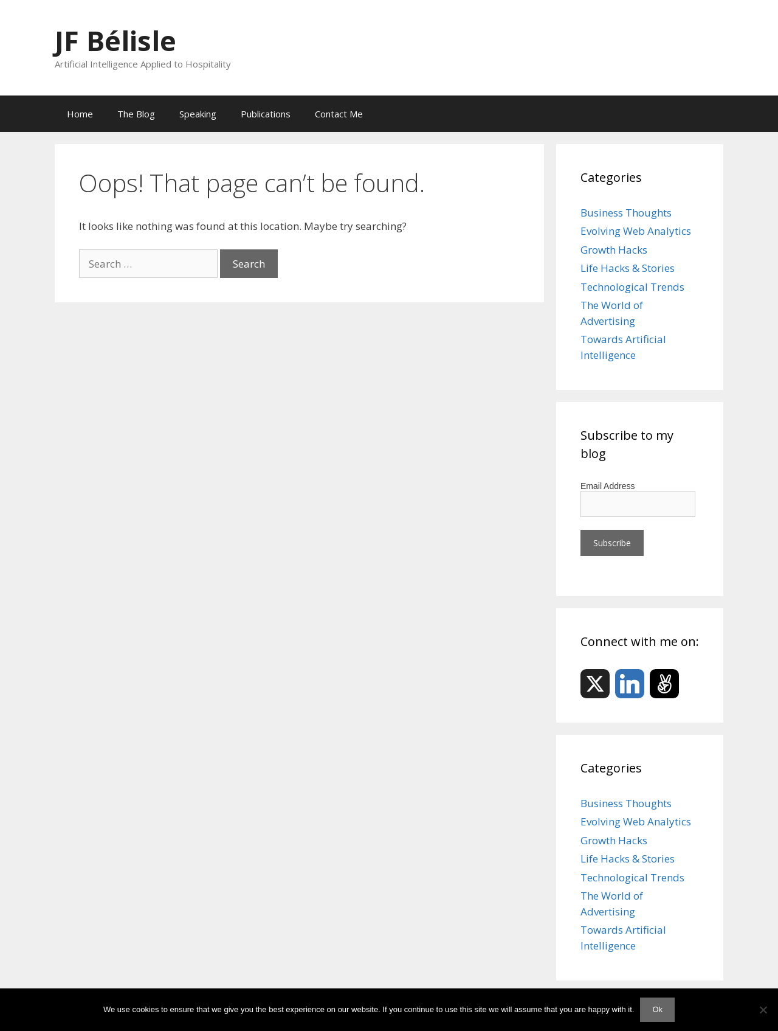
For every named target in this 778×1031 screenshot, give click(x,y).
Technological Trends (632, 287)
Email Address (607, 486)
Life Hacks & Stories (627, 268)
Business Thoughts (626, 213)
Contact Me (339, 114)
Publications (266, 114)
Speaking (197, 114)
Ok (657, 1009)
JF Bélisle (115, 40)
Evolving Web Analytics (635, 231)
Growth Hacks (613, 250)
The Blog (136, 114)
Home (80, 114)
